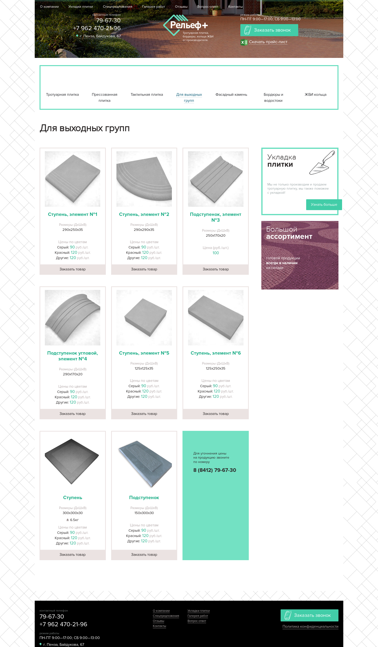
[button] (72, 179)
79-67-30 (108, 20)
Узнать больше (324, 204)
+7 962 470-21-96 (97, 28)
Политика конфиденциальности (310, 626)
